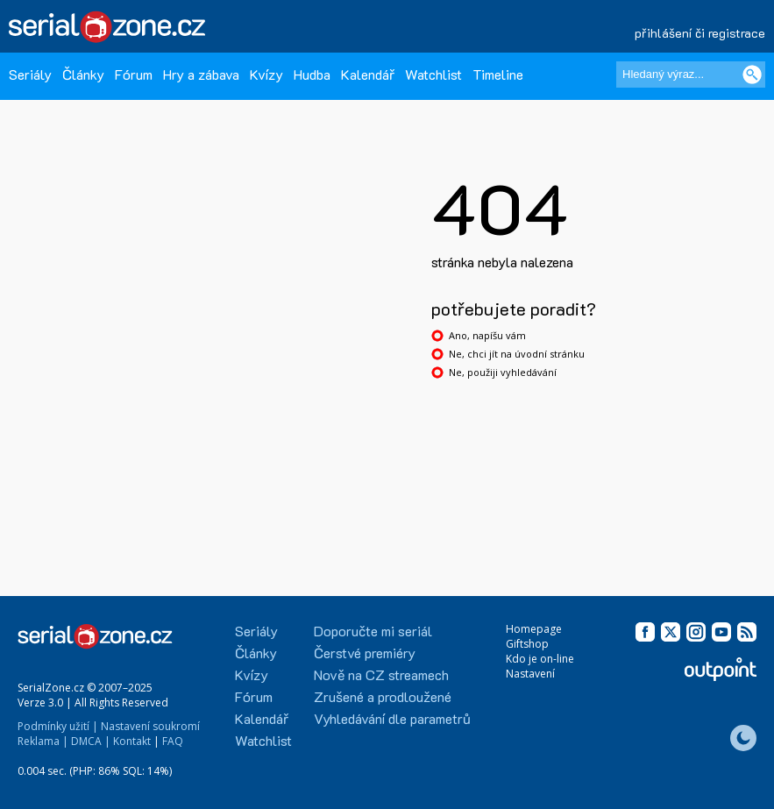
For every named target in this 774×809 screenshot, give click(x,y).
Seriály (30, 74)
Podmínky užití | (58, 726)
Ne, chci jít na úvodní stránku (517, 353)
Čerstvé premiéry (364, 652)
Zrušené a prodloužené (382, 696)
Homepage (534, 628)
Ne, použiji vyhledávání (503, 372)
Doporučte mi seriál (373, 630)
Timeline (497, 74)
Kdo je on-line (540, 658)
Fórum (134, 74)
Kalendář (367, 74)
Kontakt (132, 741)
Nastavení (530, 673)
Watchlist (433, 74)
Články (83, 74)
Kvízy (266, 74)
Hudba (312, 74)
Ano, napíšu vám (487, 335)
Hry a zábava (201, 74)
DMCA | (90, 741)
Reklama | (43, 741)
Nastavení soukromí (150, 726)
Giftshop (527, 643)
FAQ (172, 741)
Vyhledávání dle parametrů (392, 718)
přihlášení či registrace (700, 33)
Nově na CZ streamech (381, 674)
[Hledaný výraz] (690, 74)
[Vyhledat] (752, 74)
